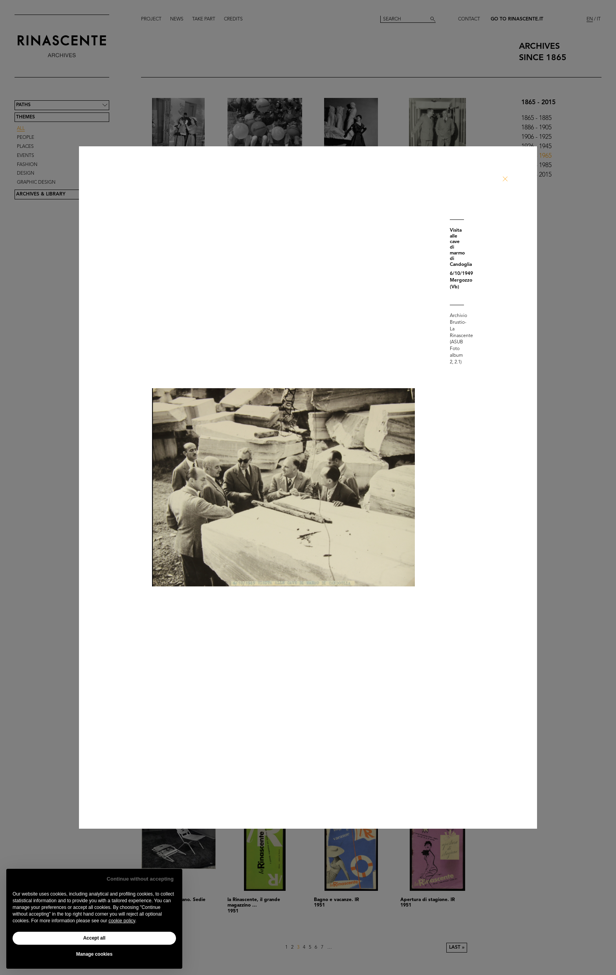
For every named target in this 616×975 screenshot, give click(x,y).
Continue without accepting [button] (140, 879)
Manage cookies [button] (94, 954)
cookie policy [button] (121, 920)
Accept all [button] (94, 938)
